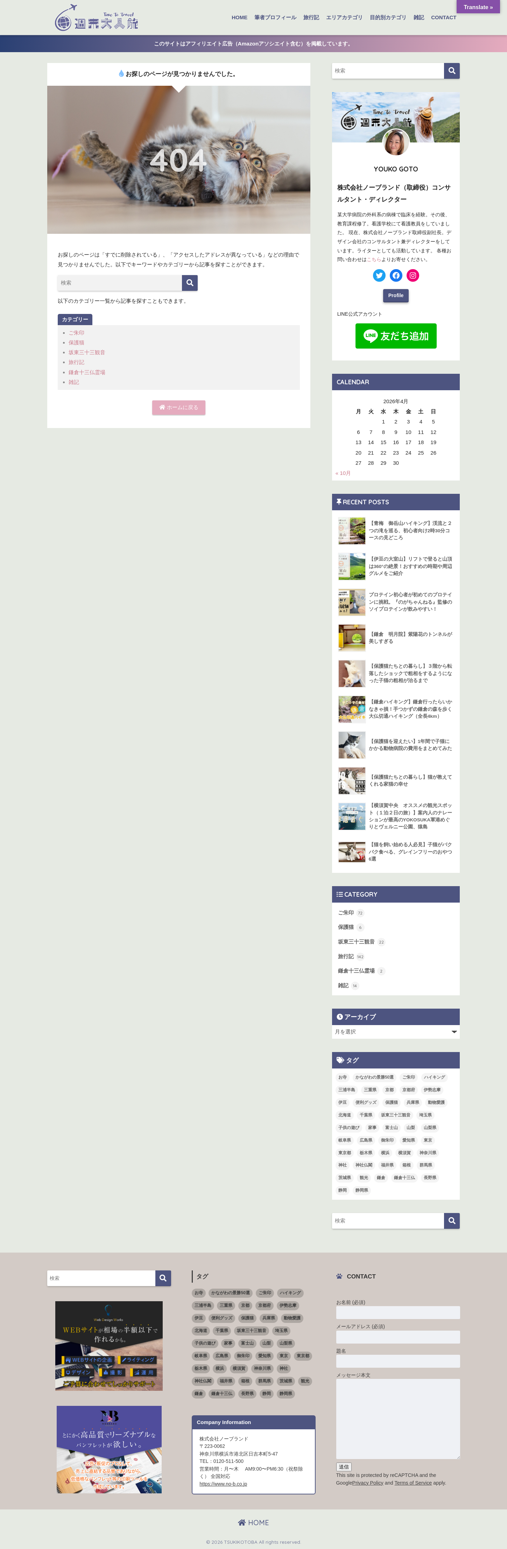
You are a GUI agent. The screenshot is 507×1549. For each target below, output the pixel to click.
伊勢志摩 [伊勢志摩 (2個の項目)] (432, 1089)
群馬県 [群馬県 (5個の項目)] (426, 1165)
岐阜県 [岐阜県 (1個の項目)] (344, 1139)
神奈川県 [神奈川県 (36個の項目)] (428, 1152)
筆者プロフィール (275, 17)
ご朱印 (76, 333)
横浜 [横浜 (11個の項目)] (385, 1152)
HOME (239, 17)
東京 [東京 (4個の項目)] (428, 1139)
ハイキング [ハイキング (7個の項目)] (434, 1076)
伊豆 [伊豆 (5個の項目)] (342, 1102)
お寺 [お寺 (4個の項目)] (342, 1076)
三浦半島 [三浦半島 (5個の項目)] (346, 1089)
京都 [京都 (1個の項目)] (389, 1089)
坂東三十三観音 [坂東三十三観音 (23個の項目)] (395, 1114)
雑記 (419, 17)
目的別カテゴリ (388, 17)
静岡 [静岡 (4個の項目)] (342, 1190)
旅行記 (311, 17)
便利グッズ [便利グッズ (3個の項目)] (365, 1102)
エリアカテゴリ (344, 17)
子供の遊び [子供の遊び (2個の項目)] (348, 1127)
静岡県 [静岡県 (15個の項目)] (361, 1190)
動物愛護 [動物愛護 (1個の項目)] (436, 1102)
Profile (396, 295)
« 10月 (343, 473)
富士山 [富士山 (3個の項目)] (391, 1127)
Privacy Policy (367, 1482)
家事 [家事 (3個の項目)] (372, 1127)
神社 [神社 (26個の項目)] (342, 1165)
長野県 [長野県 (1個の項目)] (430, 1177)
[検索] (190, 283)
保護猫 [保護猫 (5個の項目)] (391, 1102)
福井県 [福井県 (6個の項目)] (387, 1165)
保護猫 (76, 342)
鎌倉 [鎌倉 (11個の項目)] (381, 1177)
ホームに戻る (178, 407)
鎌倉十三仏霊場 (87, 372)
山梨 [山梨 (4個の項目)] (411, 1127)
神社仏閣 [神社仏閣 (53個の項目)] (363, 1165)
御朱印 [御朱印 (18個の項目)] (387, 1139)
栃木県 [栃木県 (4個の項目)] (366, 1152)
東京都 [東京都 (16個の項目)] (344, 1152)
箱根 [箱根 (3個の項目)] (406, 1165)
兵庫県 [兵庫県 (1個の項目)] (413, 1102)
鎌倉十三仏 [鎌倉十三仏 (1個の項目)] (404, 1177)
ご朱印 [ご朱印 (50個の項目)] (408, 1076)
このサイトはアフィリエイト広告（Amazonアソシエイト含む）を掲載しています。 (253, 44)
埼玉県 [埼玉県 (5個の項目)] (425, 1114)
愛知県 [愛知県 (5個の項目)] (408, 1139)
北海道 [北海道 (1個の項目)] (344, 1114)
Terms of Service (412, 1482)
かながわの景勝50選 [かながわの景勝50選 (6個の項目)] (374, 1076)
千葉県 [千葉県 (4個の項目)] (366, 1114)
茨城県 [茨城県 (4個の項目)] (344, 1177)
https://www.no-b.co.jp (223, 1483)
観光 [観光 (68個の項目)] (364, 1177)
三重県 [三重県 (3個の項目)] (370, 1089)
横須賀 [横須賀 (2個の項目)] (404, 1152)
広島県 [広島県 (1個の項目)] (366, 1139)
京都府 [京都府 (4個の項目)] (408, 1089)
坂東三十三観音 (87, 352)
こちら (374, 259)
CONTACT (443, 17)
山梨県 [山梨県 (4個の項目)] (430, 1127)
